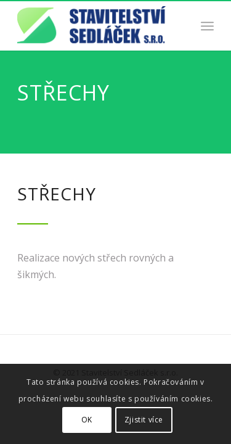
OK (86, 419)
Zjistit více (143, 419)
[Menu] (207, 26)
